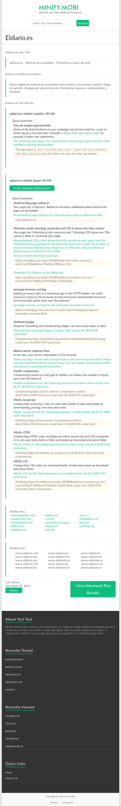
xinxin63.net (12, 738)
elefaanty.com (13, 674)
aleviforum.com (13, 681)
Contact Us (11, 778)
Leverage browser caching (29, 305)
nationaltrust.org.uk (57, 522)
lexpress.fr (51, 526)
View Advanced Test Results (93, 589)
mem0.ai (10, 689)
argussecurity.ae (14, 746)
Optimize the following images (32, 330)
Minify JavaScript (24, 412)
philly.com (17, 526)
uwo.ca (84, 515)
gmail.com (11, 731)
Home (8, 772)
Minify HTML (21, 444)
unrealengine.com (22, 522)
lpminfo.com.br (13, 666)
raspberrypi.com (21, 518)
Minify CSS (20, 473)
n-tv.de (49, 518)
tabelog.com (18, 529)
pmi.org (49, 529)
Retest (14, 590)
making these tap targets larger (80, 133)
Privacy (53, 802)
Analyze (83, 23)
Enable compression (25, 383)
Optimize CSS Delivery (27, 272)
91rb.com (10, 723)
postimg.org (86, 526)
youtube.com (12, 715)
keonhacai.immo (14, 659)
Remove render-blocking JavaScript (35, 255)
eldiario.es (51, 515)
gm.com (84, 522)
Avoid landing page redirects (31, 215)
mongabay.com (88, 518)
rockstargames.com (23, 515)
